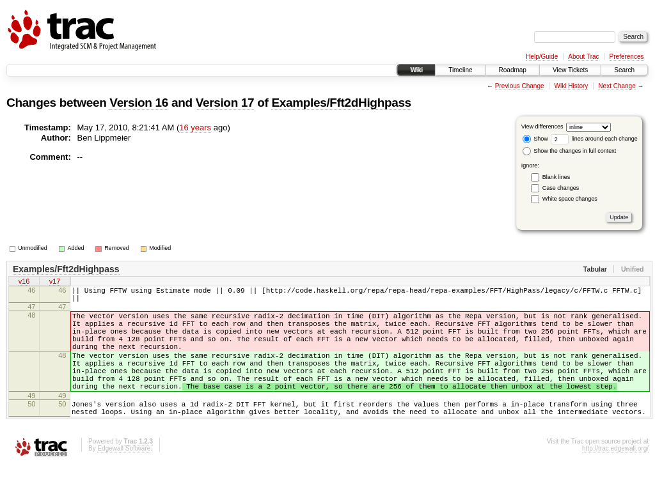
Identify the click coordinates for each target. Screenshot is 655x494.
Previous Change (519, 85)
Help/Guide (542, 56)
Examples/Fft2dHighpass (341, 102)
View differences (542, 126)
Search (624, 69)
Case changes (561, 188)
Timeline (460, 69)
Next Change (616, 85)
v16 (24, 282)
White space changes (569, 199)
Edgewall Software (123, 477)
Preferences (627, 56)
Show (535, 138)
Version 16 (138, 102)
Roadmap (512, 69)
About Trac (583, 56)
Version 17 (225, 102)
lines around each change (594, 138)
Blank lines (556, 177)
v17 (55, 282)
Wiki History (571, 85)
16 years (195, 127)
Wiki (416, 69)
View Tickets (570, 69)
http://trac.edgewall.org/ (615, 477)
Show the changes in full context (570, 151)
